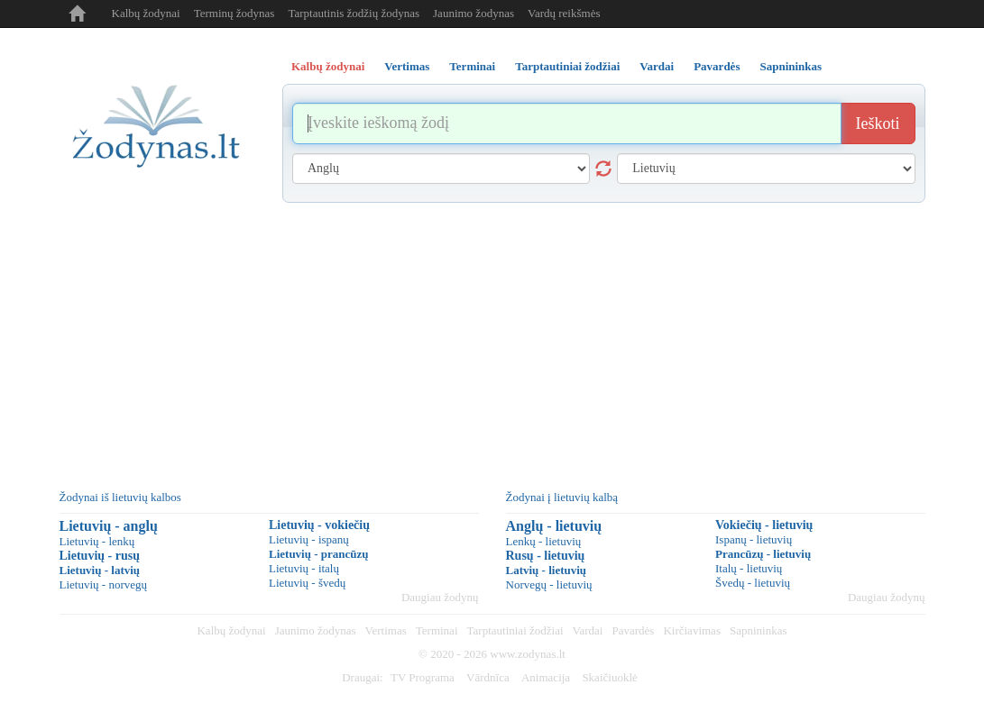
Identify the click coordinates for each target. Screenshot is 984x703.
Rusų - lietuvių (545, 555)
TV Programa (423, 677)
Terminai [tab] (472, 66)
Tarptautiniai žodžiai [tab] (567, 66)
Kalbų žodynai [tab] (327, 66)
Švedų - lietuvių (752, 582)
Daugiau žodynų (440, 597)
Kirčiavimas (692, 630)
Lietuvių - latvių (100, 570)
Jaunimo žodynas (473, 13)
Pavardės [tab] (717, 66)
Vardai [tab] (656, 66)
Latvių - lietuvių (546, 570)
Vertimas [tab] (406, 66)
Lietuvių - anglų (109, 526)
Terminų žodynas (234, 13)
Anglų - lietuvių (554, 526)
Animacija (545, 677)
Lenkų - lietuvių (544, 541)
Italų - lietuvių (748, 568)
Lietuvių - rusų (100, 555)
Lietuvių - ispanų (309, 539)
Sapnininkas (758, 630)
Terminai (437, 630)
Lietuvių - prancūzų (319, 554)
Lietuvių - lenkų (97, 541)
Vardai (588, 630)
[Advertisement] (492, 338)
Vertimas (386, 630)
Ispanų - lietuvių (753, 539)
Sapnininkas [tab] (790, 66)
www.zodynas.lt (528, 654)
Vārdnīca (488, 677)
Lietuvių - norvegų (103, 584)
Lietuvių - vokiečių (319, 525)
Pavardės (633, 630)
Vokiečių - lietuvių (764, 525)
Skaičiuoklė (609, 677)
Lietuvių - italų (304, 568)
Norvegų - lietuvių (549, 584)
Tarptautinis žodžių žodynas (353, 13)
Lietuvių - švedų (307, 582)
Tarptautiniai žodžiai (515, 630)
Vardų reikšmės (564, 13)
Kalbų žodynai (146, 13)
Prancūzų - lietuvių (763, 554)
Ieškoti (878, 123)
